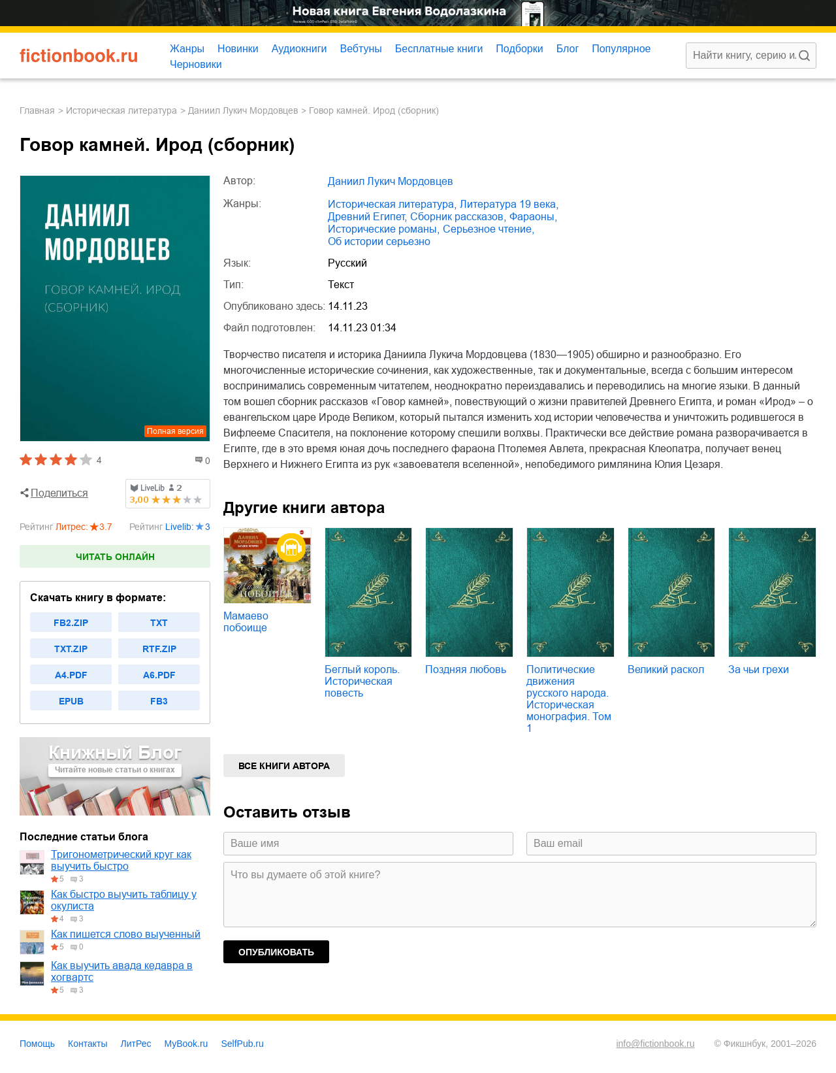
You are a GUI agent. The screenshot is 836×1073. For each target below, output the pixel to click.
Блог (567, 48)
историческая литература (121, 110)
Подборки (519, 48)
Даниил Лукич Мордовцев (243, 110)
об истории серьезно (379, 241)
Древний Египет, (367, 216)
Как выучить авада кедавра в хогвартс (122, 971)
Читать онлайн (115, 557)
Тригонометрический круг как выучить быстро (121, 860)
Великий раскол (666, 669)
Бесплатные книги (439, 48)
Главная (37, 110)
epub (71, 701)
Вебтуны (360, 48)
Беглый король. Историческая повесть (362, 681)
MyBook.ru (186, 1043)
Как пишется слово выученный (126, 934)
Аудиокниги (299, 48)
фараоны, (533, 216)
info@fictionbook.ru (655, 1043)
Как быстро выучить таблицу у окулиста (124, 900)
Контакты (87, 1043)
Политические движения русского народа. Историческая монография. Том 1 (568, 699)
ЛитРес (136, 1043)
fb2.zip (71, 623)
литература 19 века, (509, 204)
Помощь (37, 1043)
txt (159, 623)
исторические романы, (384, 229)
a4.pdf (71, 675)
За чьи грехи (758, 669)
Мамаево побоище (245, 621)
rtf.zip (159, 649)
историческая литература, (392, 204)
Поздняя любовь (465, 669)
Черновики (196, 64)
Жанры (187, 48)
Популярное (621, 48)
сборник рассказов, (458, 216)
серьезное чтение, (488, 229)
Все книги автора (284, 766)
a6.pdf (159, 675)
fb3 (159, 701)
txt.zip (71, 649)
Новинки (238, 48)
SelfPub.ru (242, 1043)
